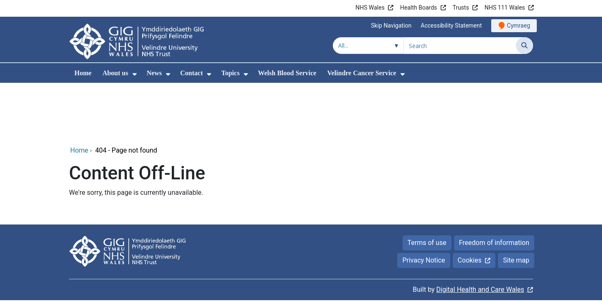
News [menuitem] (154, 73)
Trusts (461, 7)
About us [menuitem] (115, 73)
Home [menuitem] (83, 73)
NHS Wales (370, 7)
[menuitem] (134, 74)
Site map (516, 204)
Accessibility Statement (451, 25)
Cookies (470, 204)
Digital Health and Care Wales (480, 233)
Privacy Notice (423, 204)
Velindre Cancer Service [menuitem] (361, 73)
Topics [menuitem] (230, 73)
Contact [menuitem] (191, 73)
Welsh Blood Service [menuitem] (287, 73)
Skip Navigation (391, 25)
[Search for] (459, 45)
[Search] (524, 45)
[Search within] (368, 45)
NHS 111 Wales (505, 7)
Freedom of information (494, 187)
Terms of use (427, 187)
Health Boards (418, 7)
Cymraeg (518, 25)
